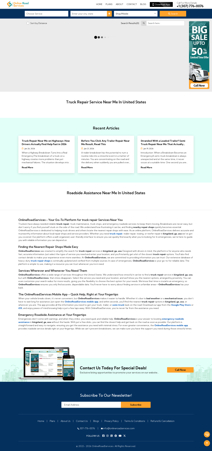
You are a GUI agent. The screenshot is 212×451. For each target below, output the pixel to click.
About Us (65, 421)
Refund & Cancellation (162, 421)
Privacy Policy (112, 421)
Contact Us (82, 421)
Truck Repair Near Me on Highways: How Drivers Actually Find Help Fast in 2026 (46, 142)
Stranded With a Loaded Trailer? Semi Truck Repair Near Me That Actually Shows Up (163, 142)
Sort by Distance (38, 23)
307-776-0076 (86, 428)
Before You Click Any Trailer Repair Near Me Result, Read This (105, 142)
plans (109, 4)
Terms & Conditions (134, 421)
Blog (143, 4)
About (119, 4)
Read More (27, 167)
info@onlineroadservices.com (118, 428)
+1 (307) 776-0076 (190, 4)
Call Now (180, 369)
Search (173, 13)
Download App (161, 4)
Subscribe (135, 404)
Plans (52, 421)
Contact (132, 4)
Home (99, 4)
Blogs (96, 421)
